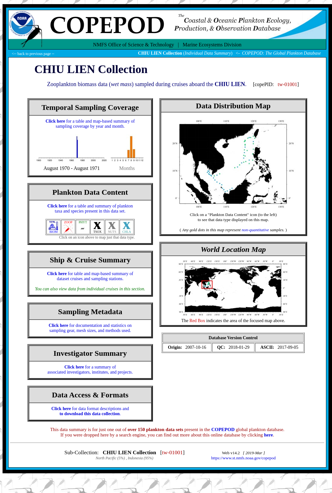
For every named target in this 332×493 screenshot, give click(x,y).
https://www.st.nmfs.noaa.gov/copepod (243, 458)
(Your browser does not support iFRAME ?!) (233, 343)
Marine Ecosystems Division (212, 44)
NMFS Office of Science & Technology (133, 44)
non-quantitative (255, 229)
